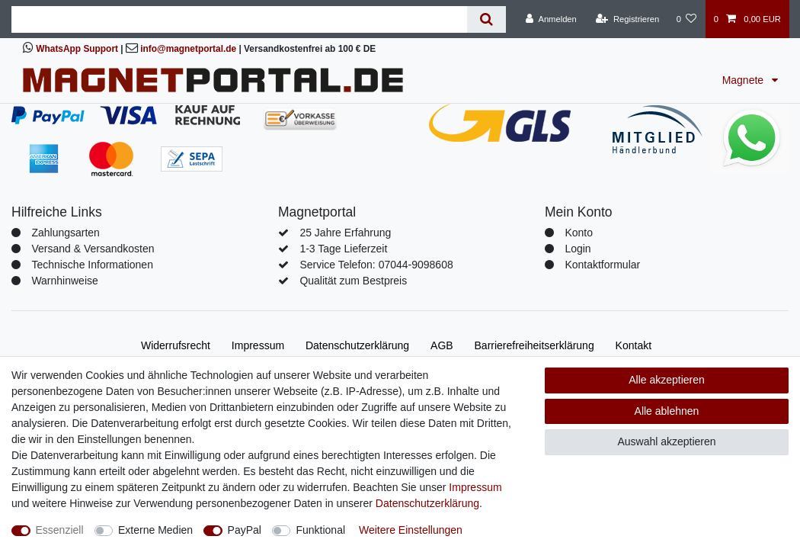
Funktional (320, 530)
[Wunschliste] (686, 19)
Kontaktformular (602, 264)
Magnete (744, 80)
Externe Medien (155, 530)
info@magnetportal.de (188, 48)
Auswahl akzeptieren (666, 441)
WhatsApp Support (77, 48)
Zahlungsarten (65, 232)
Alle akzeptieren (667, 380)
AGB (441, 345)
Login (577, 248)
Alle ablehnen (667, 411)
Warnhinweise (64, 280)
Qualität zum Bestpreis (353, 280)
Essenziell (60, 530)
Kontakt (633, 345)
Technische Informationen (92, 264)
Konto (579, 232)
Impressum (258, 345)
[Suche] (486, 19)
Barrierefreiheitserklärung (534, 345)
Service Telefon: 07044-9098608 (376, 264)
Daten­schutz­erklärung (357, 345)
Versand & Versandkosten (92, 248)
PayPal (244, 530)
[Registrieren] (627, 19)
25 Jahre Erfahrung (345, 232)
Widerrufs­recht (175, 345)
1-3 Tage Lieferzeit (343, 248)
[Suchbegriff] (239, 19)
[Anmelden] (551, 19)
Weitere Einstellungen (410, 530)
